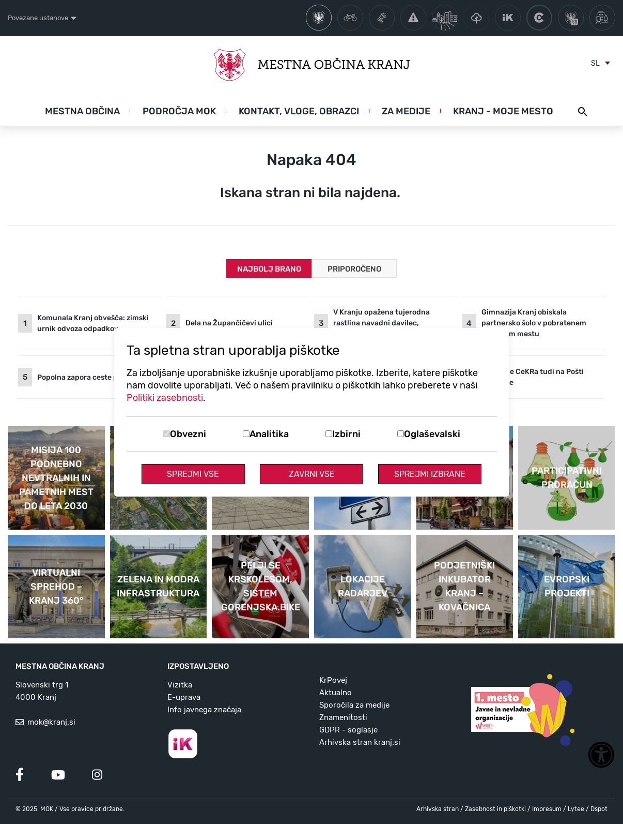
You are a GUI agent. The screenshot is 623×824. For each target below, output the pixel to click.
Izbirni (346, 434)
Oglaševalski (432, 434)
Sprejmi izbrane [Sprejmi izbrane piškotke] (429, 474)
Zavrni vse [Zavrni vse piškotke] (312, 474)
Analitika (269, 434)
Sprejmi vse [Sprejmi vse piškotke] (193, 474)
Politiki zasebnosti (165, 397)
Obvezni (188, 434)
